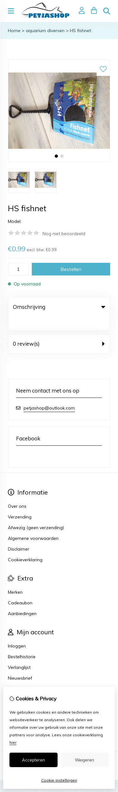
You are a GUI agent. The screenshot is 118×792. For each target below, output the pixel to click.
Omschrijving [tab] (59, 306)
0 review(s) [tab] (59, 329)
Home (14, 30)
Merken (15, 578)
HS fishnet (80, 30)
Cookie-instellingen (59, 780)
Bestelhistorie (22, 642)
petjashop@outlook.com (49, 394)
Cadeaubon (20, 588)
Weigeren (84, 759)
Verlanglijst (19, 653)
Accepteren (33, 759)
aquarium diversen (45, 30)
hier (12, 742)
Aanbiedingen (22, 599)
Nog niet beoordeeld (63, 233)
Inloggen (17, 632)
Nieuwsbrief (20, 664)
